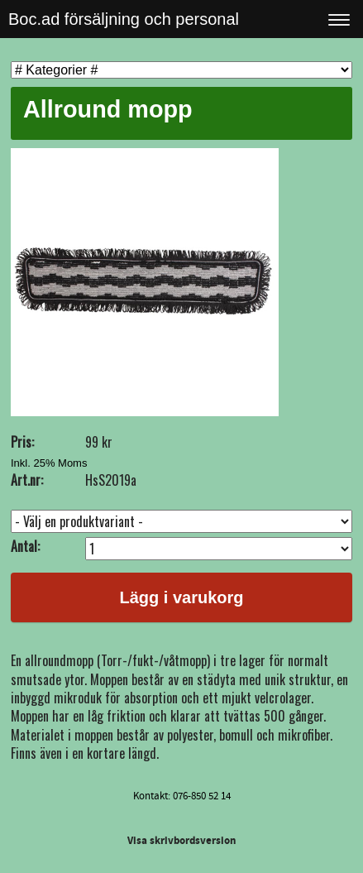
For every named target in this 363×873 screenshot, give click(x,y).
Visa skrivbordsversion (181, 840)
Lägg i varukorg (181, 597)
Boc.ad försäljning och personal (123, 19)
